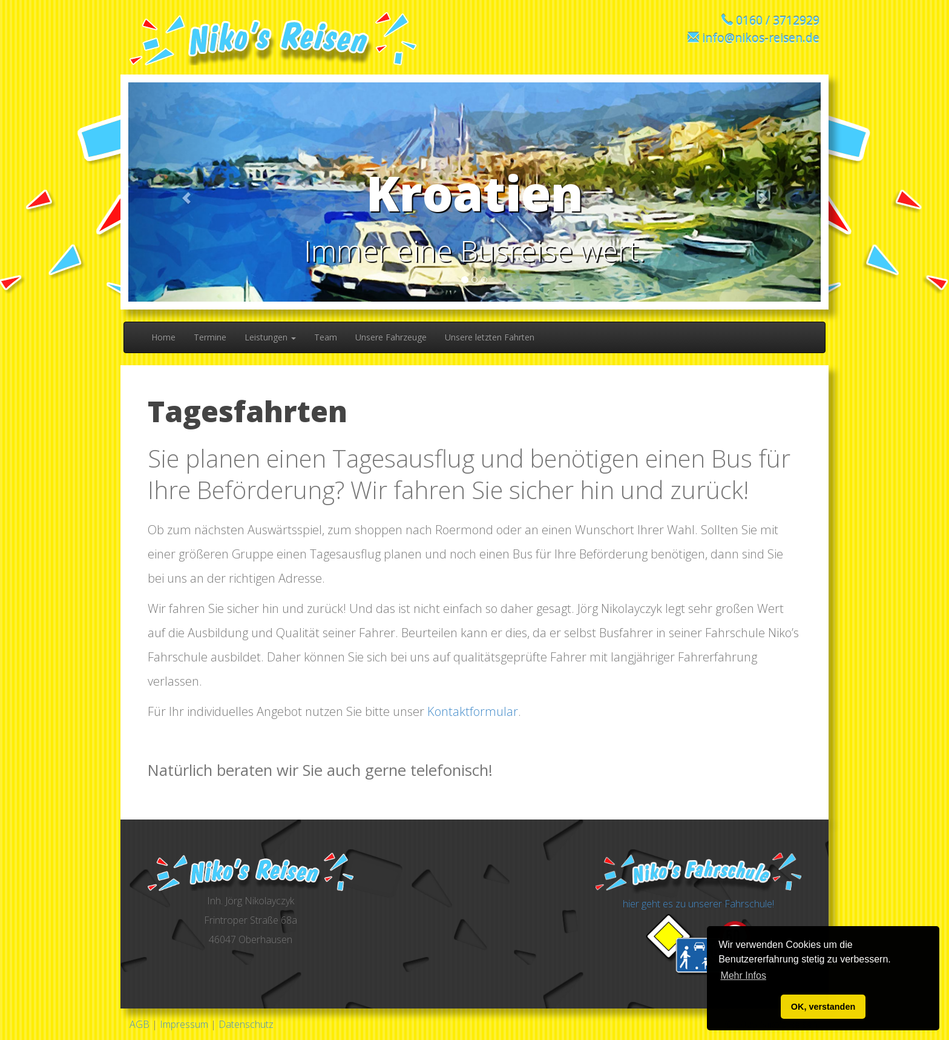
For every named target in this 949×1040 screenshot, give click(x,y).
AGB (139, 1024)
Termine (210, 337)
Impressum (184, 1024)
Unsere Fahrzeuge (391, 337)
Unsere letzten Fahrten (489, 337)
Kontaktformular (472, 711)
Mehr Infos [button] (743, 975)
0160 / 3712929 (777, 20)
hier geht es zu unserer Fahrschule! (698, 903)
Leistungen (270, 337)
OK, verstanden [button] (823, 1007)
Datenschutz (246, 1024)
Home (163, 337)
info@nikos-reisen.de (760, 38)
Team (325, 337)
